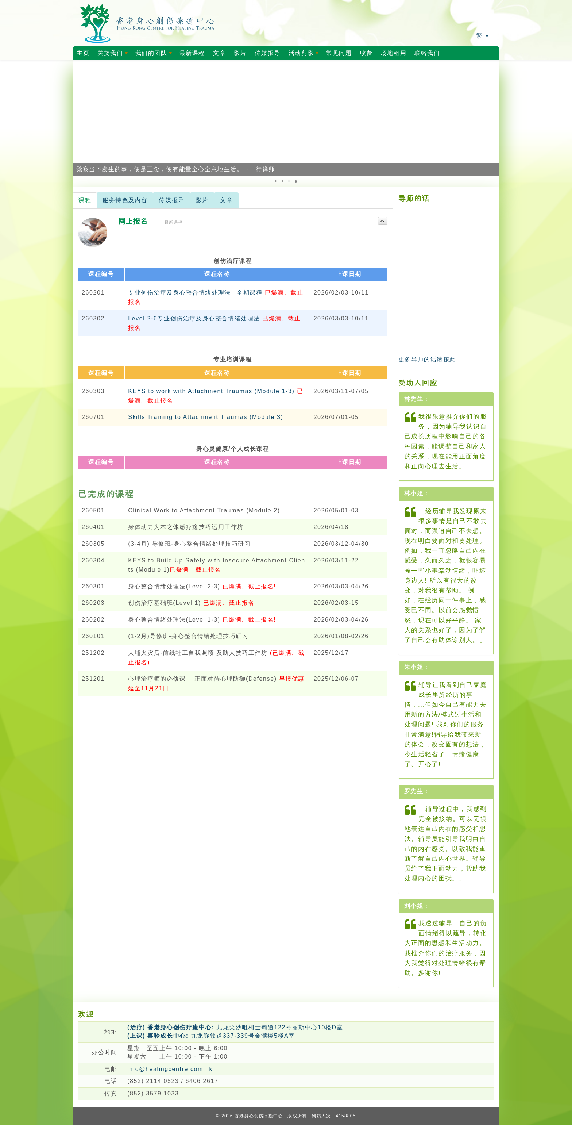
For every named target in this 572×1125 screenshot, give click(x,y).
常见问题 (339, 53)
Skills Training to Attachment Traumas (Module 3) (205, 417)
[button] (79, 118)
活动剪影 (305, 55)
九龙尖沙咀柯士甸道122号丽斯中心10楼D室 (235, 1027)
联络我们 (427, 53)
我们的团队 (154, 55)
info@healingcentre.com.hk (170, 1069)
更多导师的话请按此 (427, 359)
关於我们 (113, 55)
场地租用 (393, 53)
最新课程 (192, 53)
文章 (219, 53)
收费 (366, 53)
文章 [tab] (226, 200)
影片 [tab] (202, 200)
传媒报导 (267, 53)
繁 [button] (482, 35)
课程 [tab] (84, 200)
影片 (240, 53)
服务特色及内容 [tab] (125, 200)
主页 (83, 53)
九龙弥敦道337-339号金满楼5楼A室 (211, 1036)
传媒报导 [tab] (171, 200)
